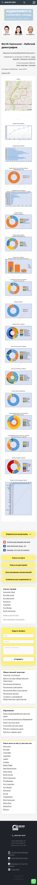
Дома (33, 57)
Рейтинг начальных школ (13, 729)
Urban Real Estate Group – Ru (14, 546)
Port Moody (7, 608)
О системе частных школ (13, 726)
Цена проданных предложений (18, 572)
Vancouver (7, 746)
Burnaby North (8, 598)
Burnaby (6, 749)
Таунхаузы (32, 65)
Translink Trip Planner (11, 675)
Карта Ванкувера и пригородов (13, 619)
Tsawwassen (8, 797)
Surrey (5, 794)
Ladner (5, 759)
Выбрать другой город (11, 615)
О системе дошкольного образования (17, 719)
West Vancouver (9, 800)
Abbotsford (7, 806)
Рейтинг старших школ (12, 732)
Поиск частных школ (11, 722)
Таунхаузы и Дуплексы (28, 59)
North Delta (7, 772)
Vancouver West (9, 592)
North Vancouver (9, 611)
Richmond (6, 602)
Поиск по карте (18, 558)
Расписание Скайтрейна (12, 687)
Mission (6, 809)
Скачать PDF (5, 73)
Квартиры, (24, 65)
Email (7, 642)
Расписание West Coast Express (15, 690)
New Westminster (9, 768)
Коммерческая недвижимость (18, 579)
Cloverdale (7, 753)
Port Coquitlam (8, 784)
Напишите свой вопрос (12, 647)
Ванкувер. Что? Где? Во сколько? (16, 550)
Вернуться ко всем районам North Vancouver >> (19, 53)
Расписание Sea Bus (11, 694)
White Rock (7, 803)
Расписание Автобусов (12, 684)
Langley (6, 762)
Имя (6, 636)
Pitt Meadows (8, 781)
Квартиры (16, 59)
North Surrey (8, 775)
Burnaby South (8, 595)
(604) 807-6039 (9, 2)
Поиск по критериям (18, 565)
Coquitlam (7, 605)
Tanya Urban (13, 869)
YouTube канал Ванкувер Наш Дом (16, 542)
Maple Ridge (7, 765)
